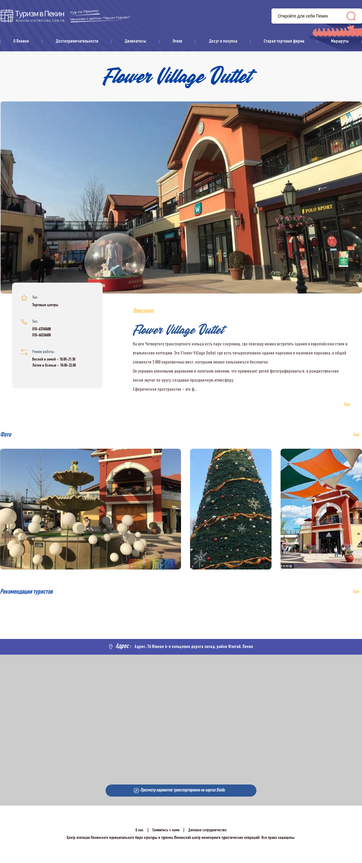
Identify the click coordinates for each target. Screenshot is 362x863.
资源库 (65, 16)
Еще (356, 592)
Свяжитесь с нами (165, 830)
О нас (139, 830)
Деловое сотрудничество (207, 830)
